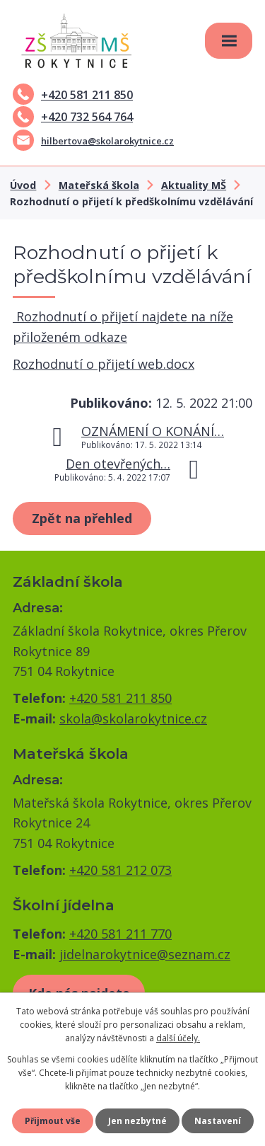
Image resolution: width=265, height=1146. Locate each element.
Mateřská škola (99, 185)
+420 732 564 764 (73, 117)
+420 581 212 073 (120, 869)
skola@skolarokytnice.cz (133, 718)
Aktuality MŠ (193, 185)
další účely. (178, 1038)
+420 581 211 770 (120, 933)
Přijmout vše (53, 1121)
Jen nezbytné (137, 1121)
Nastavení (217, 1121)
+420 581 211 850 (73, 95)
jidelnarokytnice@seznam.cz (144, 954)
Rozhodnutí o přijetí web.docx (103, 363)
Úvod (23, 185)
